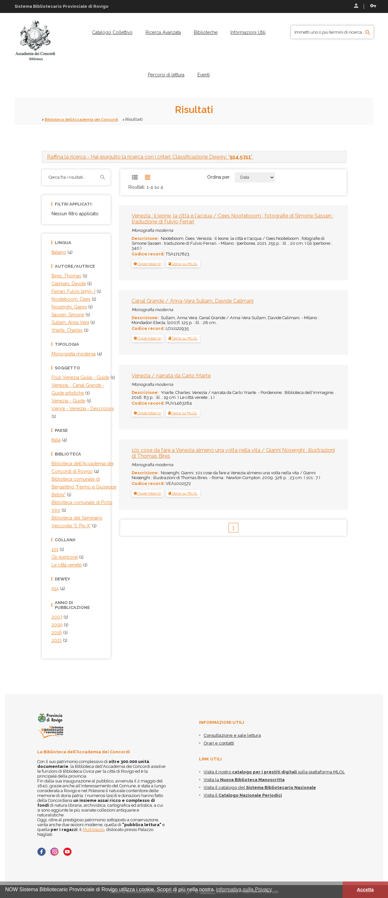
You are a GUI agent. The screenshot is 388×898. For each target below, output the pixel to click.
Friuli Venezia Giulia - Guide (80, 377)
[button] (147, 263)
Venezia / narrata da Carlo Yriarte (171, 375)
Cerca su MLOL (183, 263)
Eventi (203, 74)
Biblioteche (206, 32)
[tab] (194, 156)
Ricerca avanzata (163, 32)
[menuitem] (112, 32)
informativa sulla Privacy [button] (244, 889)
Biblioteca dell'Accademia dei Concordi (86, 119)
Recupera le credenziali (373, 5)
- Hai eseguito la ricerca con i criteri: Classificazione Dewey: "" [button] (150, 156)
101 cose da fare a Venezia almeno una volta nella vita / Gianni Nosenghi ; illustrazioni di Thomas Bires (233, 453)
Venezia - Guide (68, 400)
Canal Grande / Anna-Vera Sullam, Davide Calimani (192, 300)
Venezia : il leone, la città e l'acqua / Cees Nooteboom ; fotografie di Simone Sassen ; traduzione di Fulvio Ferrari (233, 218)
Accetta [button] (365, 889)
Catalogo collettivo (112, 32)
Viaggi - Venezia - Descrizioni (83, 408)
